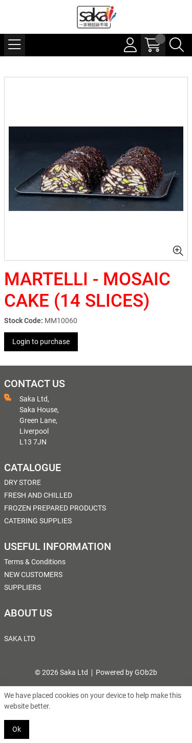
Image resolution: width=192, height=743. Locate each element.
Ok (16, 729)
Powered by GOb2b (126, 672)
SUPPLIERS (22, 587)
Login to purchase (41, 341)
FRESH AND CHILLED (38, 495)
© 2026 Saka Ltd (61, 672)
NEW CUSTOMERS (33, 574)
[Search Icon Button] (176, 45)
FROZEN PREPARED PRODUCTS (55, 508)
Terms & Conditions (35, 562)
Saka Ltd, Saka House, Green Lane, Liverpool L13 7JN (31, 420)
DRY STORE (22, 482)
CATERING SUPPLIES (38, 521)
